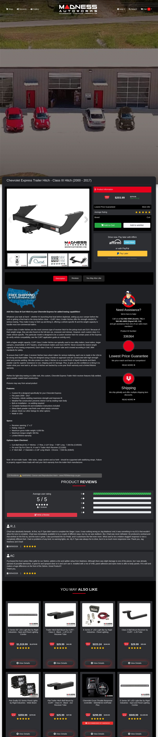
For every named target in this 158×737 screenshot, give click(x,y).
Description (60, 278)
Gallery (34, 9)
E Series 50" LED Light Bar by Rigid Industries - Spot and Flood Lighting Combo (23, 631)
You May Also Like (94, 278)
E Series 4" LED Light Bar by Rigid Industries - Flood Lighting (97, 630)
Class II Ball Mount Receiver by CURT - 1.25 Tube (135, 630)
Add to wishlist (137, 225)
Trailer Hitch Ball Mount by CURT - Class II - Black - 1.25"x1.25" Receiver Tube (60, 631)
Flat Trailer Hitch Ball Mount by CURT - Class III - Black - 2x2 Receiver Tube (60, 702)
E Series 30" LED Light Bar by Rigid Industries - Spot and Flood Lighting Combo (135, 702)
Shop (9, 9)
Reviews (76, 278)
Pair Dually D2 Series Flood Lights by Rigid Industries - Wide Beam (23, 701)
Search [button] (133, 9)
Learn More (129, 242)
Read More (128, 365)
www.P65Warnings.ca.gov (69, 475)
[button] (86, 220)
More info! (146, 207)
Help (121, 9)
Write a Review (42, 514)
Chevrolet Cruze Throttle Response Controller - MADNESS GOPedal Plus (97, 702)
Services (22, 9)
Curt (148, 217)
